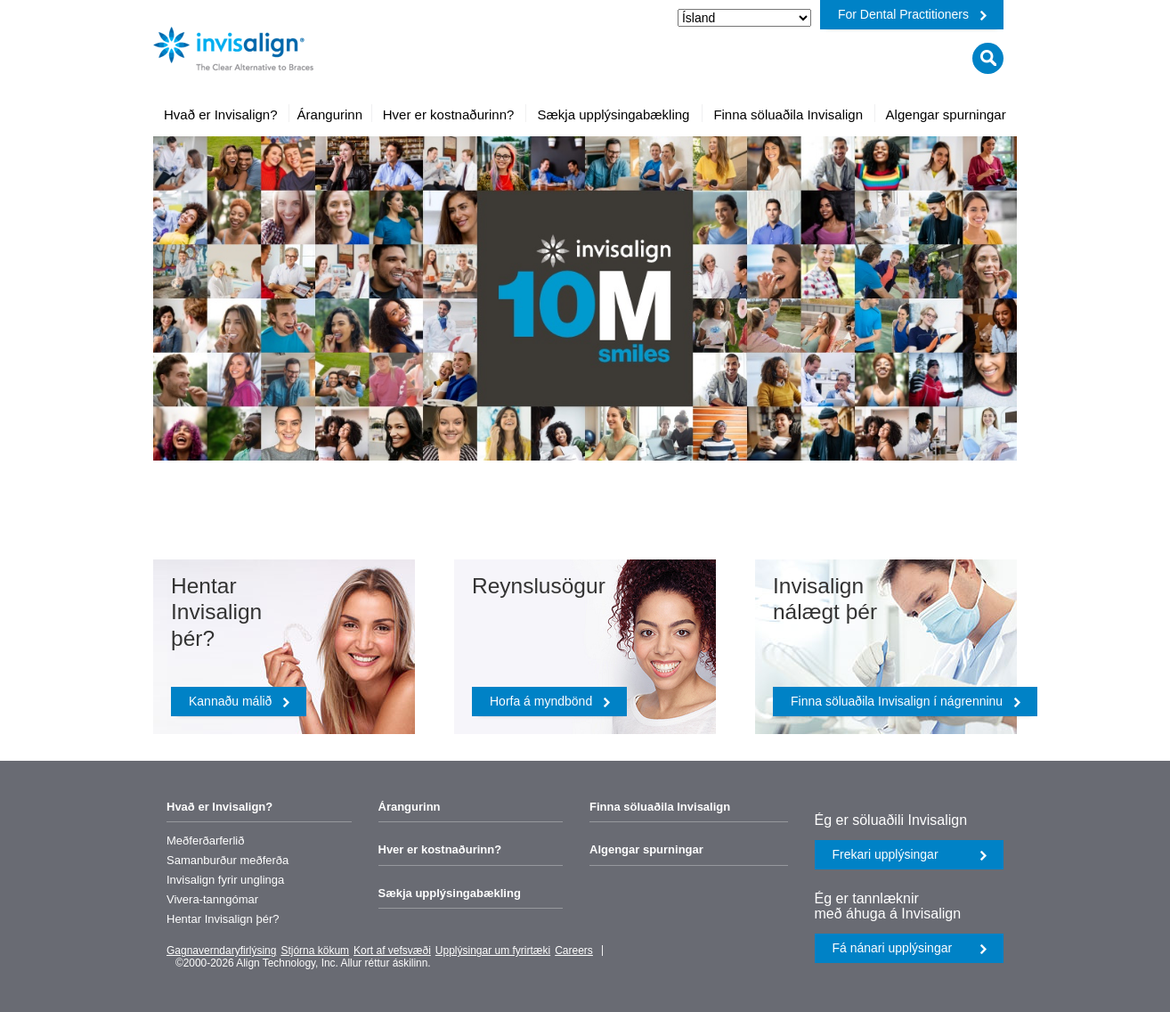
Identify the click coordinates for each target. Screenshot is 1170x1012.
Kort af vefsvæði (392, 950)
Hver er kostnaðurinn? (440, 849)
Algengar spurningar (646, 849)
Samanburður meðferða (227, 860)
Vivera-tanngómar (212, 899)
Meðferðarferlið (205, 840)
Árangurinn (409, 806)
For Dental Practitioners (912, 14)
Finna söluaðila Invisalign (659, 806)
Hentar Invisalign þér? (223, 919)
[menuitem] (220, 114)
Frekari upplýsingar (910, 854)
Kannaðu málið (239, 701)
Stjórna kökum (314, 950)
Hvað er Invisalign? (219, 806)
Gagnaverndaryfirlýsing (221, 950)
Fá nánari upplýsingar (910, 948)
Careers (574, 950)
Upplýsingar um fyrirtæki (492, 950)
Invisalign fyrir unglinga (225, 879)
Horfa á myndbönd (550, 701)
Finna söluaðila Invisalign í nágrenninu (906, 701)
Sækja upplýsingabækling (449, 893)
